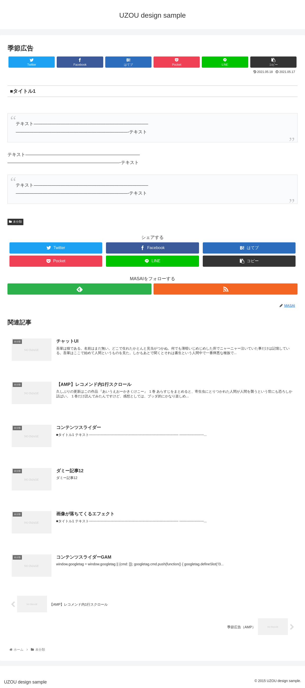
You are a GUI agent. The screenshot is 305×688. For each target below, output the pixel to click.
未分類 (15, 221)
